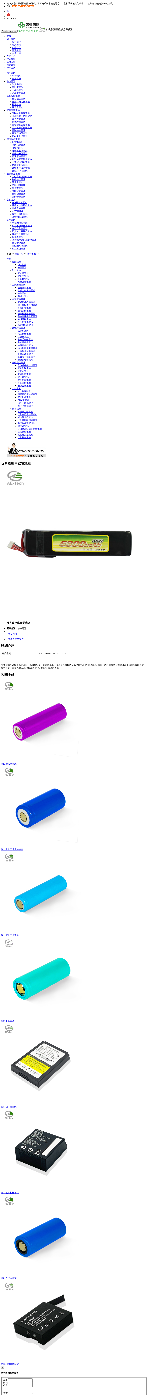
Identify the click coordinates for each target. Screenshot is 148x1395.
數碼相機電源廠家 (10, 1364)
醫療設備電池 (13, 139)
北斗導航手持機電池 (22, 116)
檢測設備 (16, 104)
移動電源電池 (18, 194)
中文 (9, 11)
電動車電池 (17, 87)
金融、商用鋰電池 (21, 101)
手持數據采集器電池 (22, 127)
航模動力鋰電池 (19, 223)
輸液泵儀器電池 (19, 156)
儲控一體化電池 (19, 214)
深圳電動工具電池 (10, 935)
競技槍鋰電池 (18, 243)
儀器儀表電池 (18, 99)
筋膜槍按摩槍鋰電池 (22, 205)
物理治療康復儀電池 (22, 159)
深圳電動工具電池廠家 (12, 849)
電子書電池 (17, 188)
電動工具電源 (7, 1021)
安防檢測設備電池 (21, 113)
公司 (5, 1385)
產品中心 (11, 56)
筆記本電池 (17, 182)
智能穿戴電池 (18, 191)
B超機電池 (17, 142)
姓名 (5, 1380)
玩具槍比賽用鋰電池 (22, 231)
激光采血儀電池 (19, 150)
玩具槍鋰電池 (18, 248)
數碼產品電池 (13, 174)
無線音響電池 (18, 197)
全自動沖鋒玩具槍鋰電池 (24, 240)
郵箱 (5, 1382)
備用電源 (16, 78)
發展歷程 (16, 45)
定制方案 (11, 199)
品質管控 (11, 62)
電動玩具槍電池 (19, 246)
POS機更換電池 (19, 202)
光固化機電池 (18, 145)
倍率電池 (11, 220)
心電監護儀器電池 (21, 162)
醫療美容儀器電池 (21, 168)
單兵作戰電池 (18, 119)
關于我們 (11, 39)
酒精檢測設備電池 (21, 125)
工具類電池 (17, 90)
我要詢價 (13, 634)
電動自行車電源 (8, 1278)
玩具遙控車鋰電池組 (22, 225)
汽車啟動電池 (18, 93)
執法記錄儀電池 (19, 133)
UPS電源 (16, 76)
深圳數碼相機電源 (10, 1192)
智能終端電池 (18, 179)
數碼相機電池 (18, 185)
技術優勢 (11, 59)
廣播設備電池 (18, 122)
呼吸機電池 (17, 148)
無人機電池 (17, 84)
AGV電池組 (17, 211)
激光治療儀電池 (19, 153)
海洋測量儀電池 (19, 217)
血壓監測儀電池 (19, 165)
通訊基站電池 (18, 130)
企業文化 (16, 47)
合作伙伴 (16, 53)
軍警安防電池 (13, 110)
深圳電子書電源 (8, 1107)
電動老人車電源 (8, 763)
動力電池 (11, 81)
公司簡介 (16, 42)
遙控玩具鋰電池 (19, 228)
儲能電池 (11, 73)
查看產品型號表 (16, 639)
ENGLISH (11, 18)
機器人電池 (17, 107)
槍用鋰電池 (17, 237)
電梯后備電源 (18, 208)
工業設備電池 (13, 96)
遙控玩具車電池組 (21, 234)
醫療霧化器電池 (19, 171)
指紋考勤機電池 (19, 136)
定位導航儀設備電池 (22, 176)
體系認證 (16, 50)
